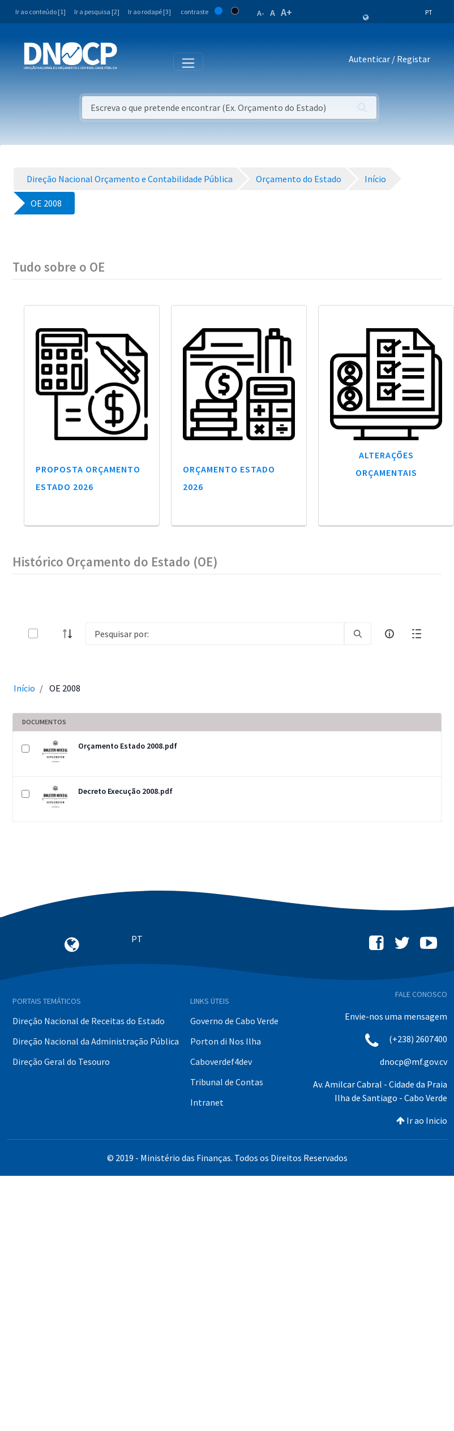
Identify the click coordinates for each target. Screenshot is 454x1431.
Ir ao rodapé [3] (149, 11)
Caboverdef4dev (221, 1061)
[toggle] (51, 633)
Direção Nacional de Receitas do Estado (88, 1020)
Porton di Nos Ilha (225, 1041)
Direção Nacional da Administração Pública (95, 1041)
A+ (286, 12)
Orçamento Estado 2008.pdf (127, 746)
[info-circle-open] (389, 634)
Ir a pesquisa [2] (96, 11)
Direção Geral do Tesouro (61, 1061)
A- (260, 13)
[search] (358, 633)
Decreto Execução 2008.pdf (125, 791)
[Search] (214, 633)
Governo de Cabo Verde (234, 1020)
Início (24, 688)
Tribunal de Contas (226, 1082)
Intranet (207, 1102)
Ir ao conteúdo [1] (40, 11)
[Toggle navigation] (132, 61)
